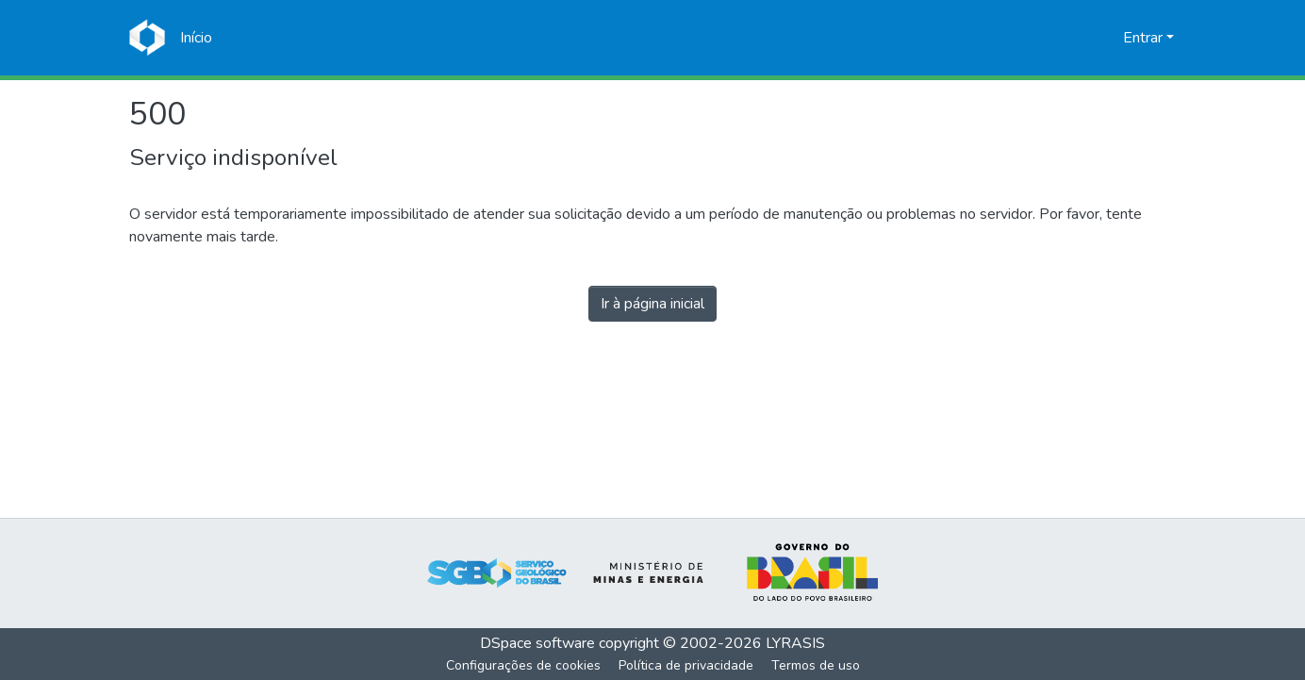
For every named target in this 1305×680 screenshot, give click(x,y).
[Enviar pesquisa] (1078, 37)
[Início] (196, 37)
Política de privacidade (686, 665)
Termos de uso (815, 665)
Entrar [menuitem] (1143, 37)
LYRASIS (795, 643)
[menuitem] (1105, 37)
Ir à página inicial (652, 303)
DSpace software (537, 643)
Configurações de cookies (523, 665)
